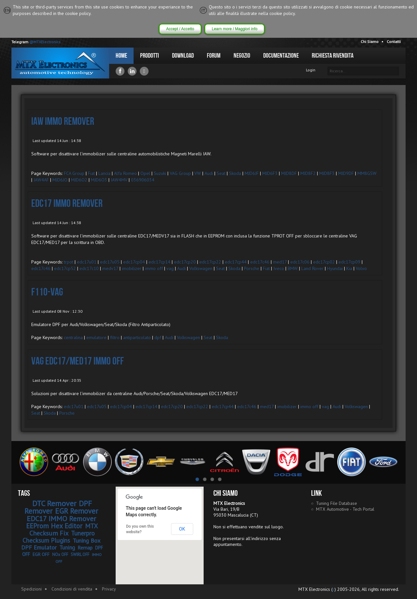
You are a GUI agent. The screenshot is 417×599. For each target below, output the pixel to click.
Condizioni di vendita (71, 589)
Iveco (278, 268)
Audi (209, 173)
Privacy (109, 589)
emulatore (96, 337)
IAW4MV (119, 180)
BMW (293, 268)
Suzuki (160, 173)
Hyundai (335, 268)
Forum (214, 56)
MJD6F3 (270, 173)
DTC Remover (54, 503)
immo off (154, 268)
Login (310, 69)
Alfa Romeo (125, 173)
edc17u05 (110, 262)
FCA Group (74, 173)
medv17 (110, 268)
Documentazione (281, 56)
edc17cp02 (324, 262)
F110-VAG (47, 292)
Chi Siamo (370, 41)
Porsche (251, 268)
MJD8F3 (327, 173)
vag (170, 268)
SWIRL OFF (80, 554)
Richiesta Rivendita (332, 56)
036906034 (142, 180)
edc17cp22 (210, 262)
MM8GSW (367, 173)
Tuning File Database (336, 503)
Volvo (361, 268)
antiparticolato (137, 337)
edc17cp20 (185, 262)
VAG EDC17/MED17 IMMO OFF (77, 361)
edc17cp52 (65, 268)
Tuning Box (86, 540)
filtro (115, 337)
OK (182, 529)
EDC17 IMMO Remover (67, 203)
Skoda (235, 173)
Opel (145, 173)
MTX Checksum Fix (63, 529)
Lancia (104, 173)
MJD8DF (289, 173)
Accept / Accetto (180, 29)
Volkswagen (200, 268)
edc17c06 (299, 262)
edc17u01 (86, 262)
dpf (157, 337)
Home (121, 56)
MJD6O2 (79, 180)
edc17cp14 (159, 262)
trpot (68, 262)
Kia (349, 268)
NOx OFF (60, 554)
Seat (221, 173)
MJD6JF (252, 173)
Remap (85, 547)
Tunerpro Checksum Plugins (58, 536)
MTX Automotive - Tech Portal (345, 509)
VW (197, 173)
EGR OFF (41, 554)
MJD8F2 (308, 173)
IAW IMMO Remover (62, 121)
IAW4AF (41, 180)
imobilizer (131, 268)
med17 (280, 262)
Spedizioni (31, 589)
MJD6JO (59, 180)
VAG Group (180, 173)
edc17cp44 (236, 262)
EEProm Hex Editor (54, 525)
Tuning (67, 547)
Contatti (394, 41)
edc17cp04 (134, 262)
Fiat (91, 173)
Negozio (242, 56)
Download (183, 56)
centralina (73, 337)
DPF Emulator (39, 547)
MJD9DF (346, 173)
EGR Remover (76, 511)
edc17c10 (89, 268)
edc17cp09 (349, 262)
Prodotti (149, 56)
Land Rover (312, 268)
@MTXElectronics (45, 41)
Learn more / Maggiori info (234, 29)
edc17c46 (259, 262)
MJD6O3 (99, 180)
